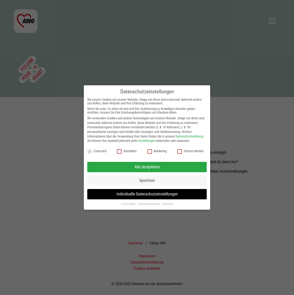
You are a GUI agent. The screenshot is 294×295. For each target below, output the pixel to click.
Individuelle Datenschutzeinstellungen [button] (147, 194)
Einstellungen (146, 141)
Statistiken (127, 151)
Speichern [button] (147, 180)
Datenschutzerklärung (189, 136)
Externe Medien (190, 151)
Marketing (157, 151)
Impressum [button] (167, 204)
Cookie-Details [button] (128, 204)
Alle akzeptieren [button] (147, 167)
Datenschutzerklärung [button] (149, 204)
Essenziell (96, 151)
